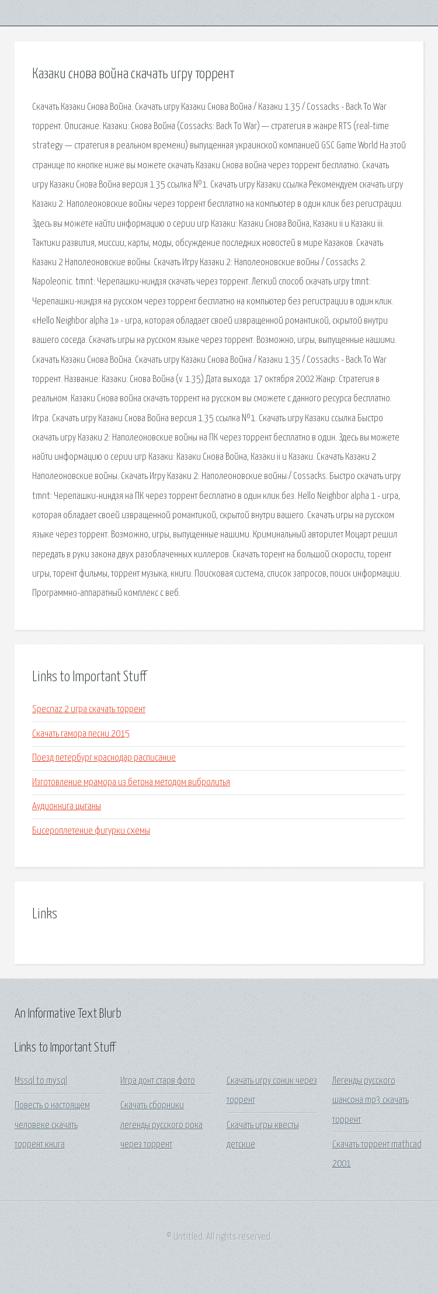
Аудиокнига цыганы (66, 806)
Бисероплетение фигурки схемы (91, 831)
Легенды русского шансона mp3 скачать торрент (370, 1100)
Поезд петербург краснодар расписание (104, 758)
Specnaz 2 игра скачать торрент (88, 709)
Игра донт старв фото (157, 1081)
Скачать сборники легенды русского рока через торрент (161, 1125)
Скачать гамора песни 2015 (81, 734)
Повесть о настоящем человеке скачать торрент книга (52, 1125)
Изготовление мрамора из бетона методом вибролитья (131, 782)
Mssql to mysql (41, 1081)
